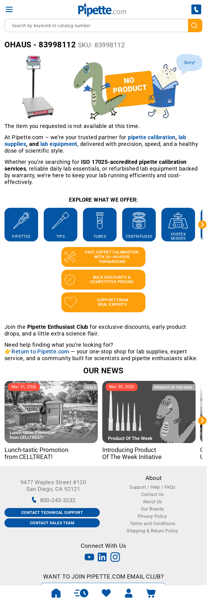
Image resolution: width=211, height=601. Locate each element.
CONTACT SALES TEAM (52, 523)
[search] (195, 25)
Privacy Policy (152, 516)
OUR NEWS (103, 370)
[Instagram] (115, 557)
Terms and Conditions (152, 523)
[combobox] (103, 25)
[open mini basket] (151, 593)
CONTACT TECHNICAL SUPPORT (52, 512)
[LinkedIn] (102, 557)
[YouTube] (89, 557)
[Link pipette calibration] (151, 137)
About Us (152, 501)
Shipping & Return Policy (152, 531)
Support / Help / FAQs (152, 487)
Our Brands (152, 509)
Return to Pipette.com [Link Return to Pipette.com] (40, 351)
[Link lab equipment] (58, 144)
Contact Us (152, 494)
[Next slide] (202, 224)
